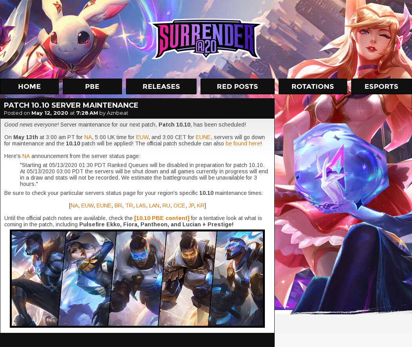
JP (191, 205)
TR (129, 205)
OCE (179, 205)
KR (200, 205)
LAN (154, 205)
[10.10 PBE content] (162, 218)
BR (118, 205)
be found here (243, 143)
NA (88, 137)
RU (166, 205)
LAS (141, 205)
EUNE (203, 137)
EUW (142, 137)
